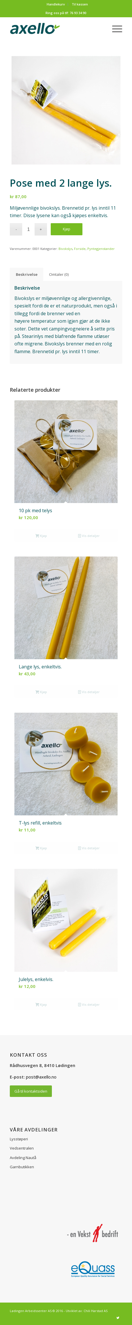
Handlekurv (56, 4)
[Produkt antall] (28, 229)
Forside (80, 248)
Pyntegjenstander (101, 248)
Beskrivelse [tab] (26, 274)
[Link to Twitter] (118, 1317)
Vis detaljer (89, 535)
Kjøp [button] (41, 535)
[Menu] (114, 28)
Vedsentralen (22, 1148)
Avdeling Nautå (23, 1157)
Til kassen (80, 4)
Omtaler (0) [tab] (59, 274)
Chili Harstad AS (96, 1311)
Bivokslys (65, 248)
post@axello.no (41, 1077)
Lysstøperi (19, 1139)
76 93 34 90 (78, 13)
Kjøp (66, 229)
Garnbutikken (22, 1166)
